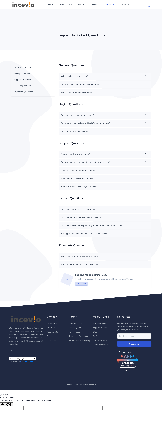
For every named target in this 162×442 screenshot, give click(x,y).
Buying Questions (22, 73)
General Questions (22, 67)
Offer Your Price (100, 340)
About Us (51, 327)
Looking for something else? (91, 275)
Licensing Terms (76, 327)
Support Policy (75, 323)
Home (50, 5)
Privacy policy (75, 332)
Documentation (99, 323)
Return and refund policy (79, 340)
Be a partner (52, 323)
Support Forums (100, 327)
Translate (26, 361)
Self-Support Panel (101, 344)
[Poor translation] (9, 404)
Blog (94, 5)
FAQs (95, 336)
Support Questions (22, 79)
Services (81, 5)
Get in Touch (81, 283)
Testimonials (52, 332)
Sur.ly (132, 366)
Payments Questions (23, 91)
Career (50, 336)
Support (107, 5)
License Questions (22, 85)
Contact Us (125, 5)
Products (65, 5)
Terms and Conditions (78, 336)
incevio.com (127, 360)
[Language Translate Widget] (22, 358)
